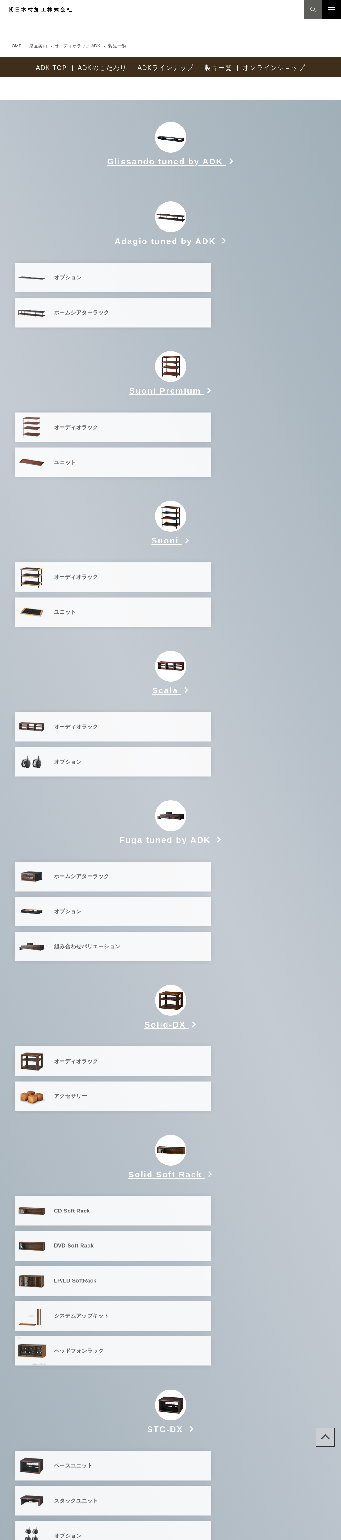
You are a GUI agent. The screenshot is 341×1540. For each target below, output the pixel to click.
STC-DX (167, 1105)
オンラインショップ (274, 66)
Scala (168, 559)
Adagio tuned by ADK (166, 222)
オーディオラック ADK (82, 45)
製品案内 (40, 45)
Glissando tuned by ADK (167, 142)
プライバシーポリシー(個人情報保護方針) (66, 1530)
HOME (16, 45)
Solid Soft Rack (166, 928)
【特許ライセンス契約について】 (141, 1530)
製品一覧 (218, 66)
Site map (14, 1530)
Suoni (167, 447)
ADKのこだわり (102, 66)
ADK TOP (51, 66)
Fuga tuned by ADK (166, 671)
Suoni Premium (166, 334)
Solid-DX (167, 816)
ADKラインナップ (165, 66)
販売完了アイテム (170, 1263)
